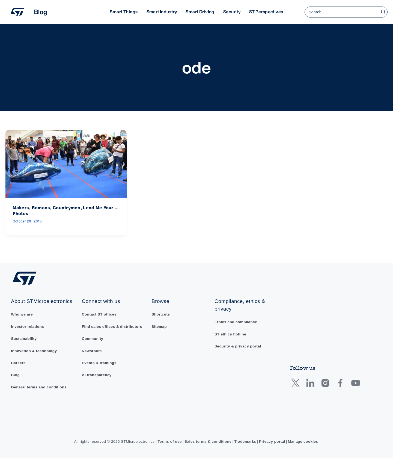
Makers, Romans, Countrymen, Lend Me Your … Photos (66, 210)
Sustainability (24, 339)
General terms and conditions (39, 387)
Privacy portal (272, 441)
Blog (15, 375)
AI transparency (97, 375)
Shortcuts (160, 314)
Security (231, 11)
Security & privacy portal (238, 346)
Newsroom (92, 351)
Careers (18, 363)
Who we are (22, 314)
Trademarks (245, 441)
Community (92, 339)
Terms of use (169, 441)
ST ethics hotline (230, 334)
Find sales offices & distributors (112, 327)
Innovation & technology (34, 351)
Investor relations (27, 327)
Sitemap (159, 327)
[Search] (383, 12)
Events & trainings (99, 363)
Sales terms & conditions (208, 441)
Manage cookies (303, 441)
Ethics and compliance (236, 322)
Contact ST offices (99, 314)
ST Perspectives (266, 11)
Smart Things (124, 11)
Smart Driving (200, 11)
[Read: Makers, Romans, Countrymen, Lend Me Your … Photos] (66, 163)
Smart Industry (162, 11)
